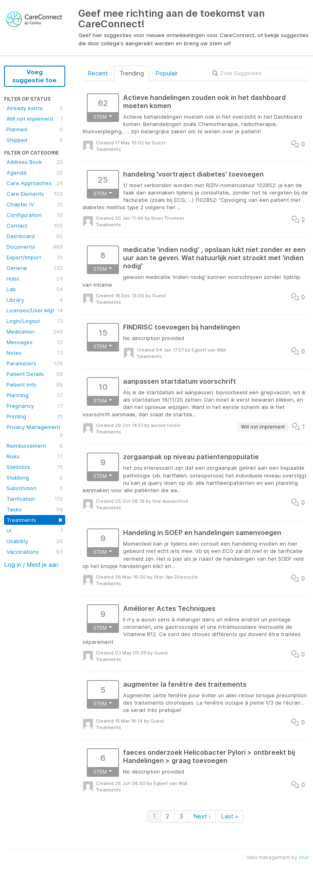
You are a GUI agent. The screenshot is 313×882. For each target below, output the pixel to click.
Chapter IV (35, 204)
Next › (202, 816)
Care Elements (35, 194)
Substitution (35, 488)
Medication (35, 331)
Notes (35, 353)
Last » (229, 816)
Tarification (35, 499)
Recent (98, 73)
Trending (131, 73)
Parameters (35, 363)
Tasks (35, 509)
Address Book (35, 162)
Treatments (35, 519)
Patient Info (35, 384)
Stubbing (35, 477)
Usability (35, 541)
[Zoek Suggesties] (259, 73)
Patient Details (35, 374)
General (35, 268)
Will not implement (35, 119)
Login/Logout (35, 321)
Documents (35, 247)
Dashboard (35, 236)
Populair (166, 73)
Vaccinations (35, 552)
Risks (35, 456)
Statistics (35, 467)
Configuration (35, 215)
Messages (35, 342)
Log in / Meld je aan (31, 564)
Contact (35, 225)
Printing (35, 416)
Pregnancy (35, 406)
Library (35, 300)
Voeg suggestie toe (34, 76)
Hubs (35, 278)
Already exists (35, 108)
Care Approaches (35, 183)
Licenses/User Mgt (35, 310)
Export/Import (35, 257)
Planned (35, 129)
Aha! (304, 857)
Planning (35, 395)
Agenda (35, 172)
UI (35, 530)
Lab (35, 289)
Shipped (35, 140)
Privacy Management (35, 431)
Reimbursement (35, 446)
